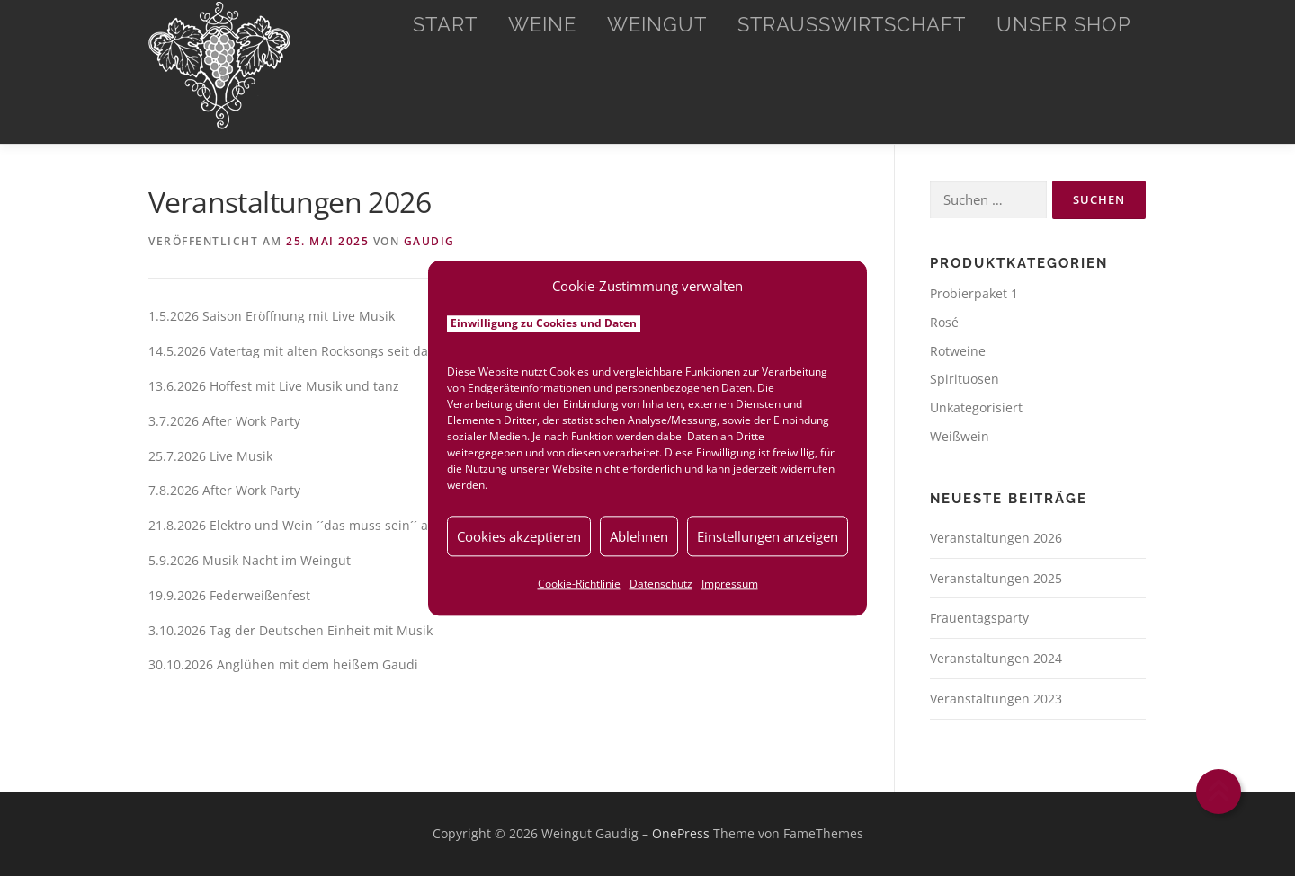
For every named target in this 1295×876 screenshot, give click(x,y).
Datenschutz (661, 583)
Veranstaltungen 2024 (996, 658)
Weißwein (959, 436)
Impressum (729, 583)
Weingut (657, 24)
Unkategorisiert (976, 407)
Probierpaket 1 (974, 293)
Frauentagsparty (979, 617)
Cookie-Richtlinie (579, 583)
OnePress (681, 833)
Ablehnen (639, 536)
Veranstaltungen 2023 (996, 698)
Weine (542, 24)
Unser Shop (1063, 24)
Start (445, 24)
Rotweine (958, 350)
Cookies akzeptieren (519, 536)
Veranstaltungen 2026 (996, 537)
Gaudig (429, 241)
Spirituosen (964, 378)
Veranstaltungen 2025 (996, 578)
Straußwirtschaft (851, 24)
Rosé (944, 322)
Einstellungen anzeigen (767, 536)
